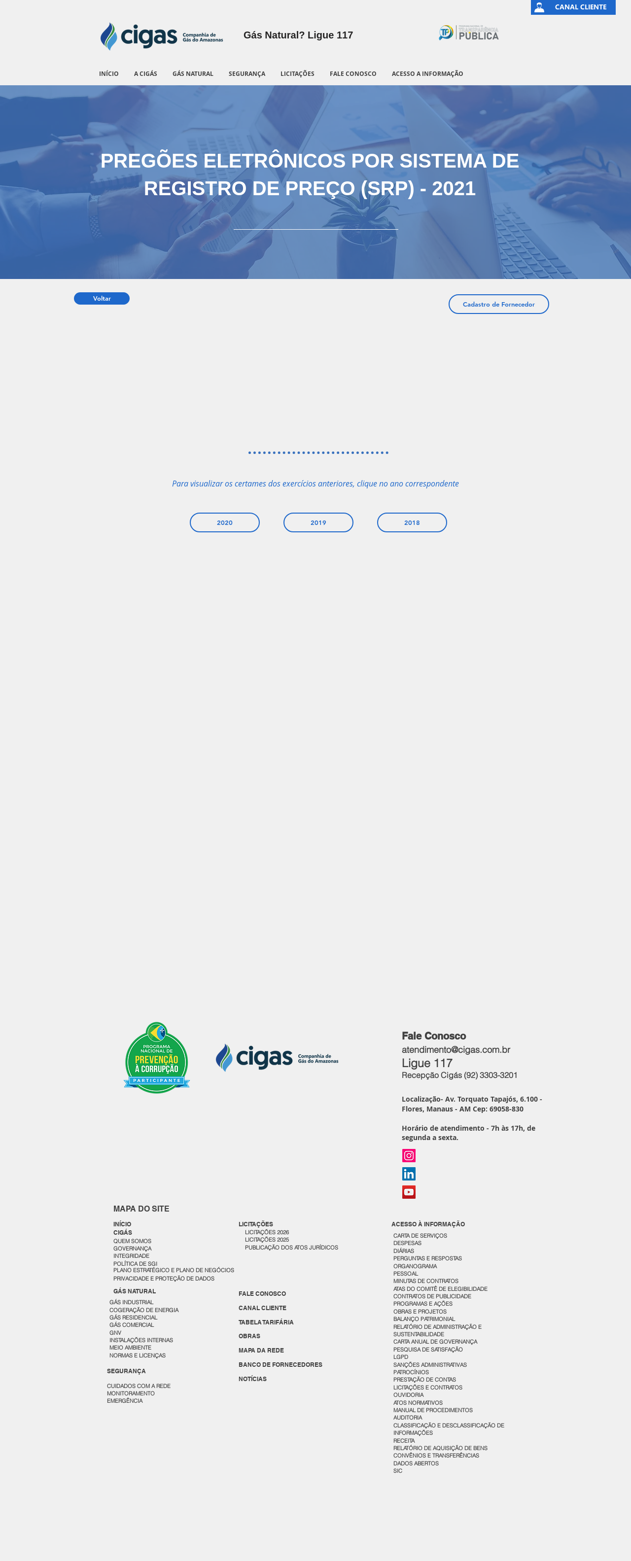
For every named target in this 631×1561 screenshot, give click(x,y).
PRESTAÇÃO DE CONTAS (424, 1379)
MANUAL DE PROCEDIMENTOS (433, 1410)
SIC (398, 1470)
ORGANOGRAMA (415, 1266)
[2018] (412, 522)
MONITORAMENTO (131, 1393)
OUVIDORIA (409, 1394)
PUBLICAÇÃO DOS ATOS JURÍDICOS (291, 1247)
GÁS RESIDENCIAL (133, 1317)
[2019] (318, 522)
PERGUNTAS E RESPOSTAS (427, 1258)
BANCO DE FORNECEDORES (280, 1364)
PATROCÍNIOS (411, 1372)
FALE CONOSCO (262, 1293)
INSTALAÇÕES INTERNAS (141, 1340)
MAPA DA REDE (261, 1350)
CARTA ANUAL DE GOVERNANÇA (436, 1341)
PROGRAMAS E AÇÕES (423, 1303)
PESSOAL (405, 1273)
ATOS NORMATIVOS (418, 1402)
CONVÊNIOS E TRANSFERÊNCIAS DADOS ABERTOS (437, 1459)
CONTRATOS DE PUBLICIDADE (432, 1296)
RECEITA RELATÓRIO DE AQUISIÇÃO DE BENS (440, 1444)
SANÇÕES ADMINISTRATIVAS (430, 1364)
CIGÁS (122, 1232)
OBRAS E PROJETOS (420, 1311)
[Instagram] (409, 1155)
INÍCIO (122, 1224)
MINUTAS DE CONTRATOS (425, 1281)
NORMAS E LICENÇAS (137, 1355)
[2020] (225, 522)
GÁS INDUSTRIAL (131, 1302)
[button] (145, 74)
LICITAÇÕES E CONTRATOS (427, 1387)
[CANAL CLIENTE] (581, 7)
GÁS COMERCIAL (131, 1324)
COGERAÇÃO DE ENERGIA (143, 1310)
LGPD (400, 1356)
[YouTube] (409, 1192)
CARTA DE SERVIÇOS (420, 1235)
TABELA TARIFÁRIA (266, 1322)
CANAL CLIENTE (262, 1308)
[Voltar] (102, 298)
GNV (115, 1332)
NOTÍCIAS (253, 1379)
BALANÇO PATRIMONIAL (424, 1319)
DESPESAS (408, 1243)
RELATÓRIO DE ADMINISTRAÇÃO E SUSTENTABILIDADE (437, 1330)
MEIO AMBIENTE (130, 1347)
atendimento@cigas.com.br (456, 1049)
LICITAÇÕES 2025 (267, 1239)
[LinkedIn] (409, 1173)
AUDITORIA (407, 1417)
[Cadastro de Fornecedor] (499, 304)
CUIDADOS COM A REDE (139, 1386)
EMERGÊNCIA (124, 1400)
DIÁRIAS (403, 1251)
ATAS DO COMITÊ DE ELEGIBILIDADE (440, 1288)
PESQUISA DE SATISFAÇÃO (428, 1349)
